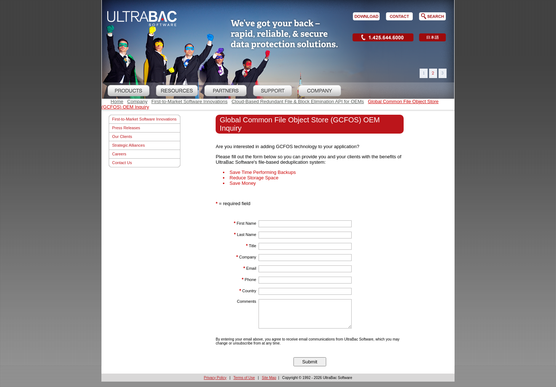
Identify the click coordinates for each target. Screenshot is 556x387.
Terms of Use (244, 383)
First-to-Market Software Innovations (189, 101)
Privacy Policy (215, 383)
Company (137, 101)
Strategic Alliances (128, 145)
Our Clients (122, 136)
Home (117, 101)
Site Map (269, 383)
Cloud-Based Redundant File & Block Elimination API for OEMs (298, 101)
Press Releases (126, 128)
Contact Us (122, 162)
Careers (119, 154)
